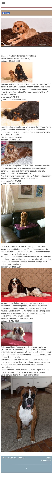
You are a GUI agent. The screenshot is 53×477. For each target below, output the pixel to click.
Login (48, 458)
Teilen (6, 13)
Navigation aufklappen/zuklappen (26, 3)
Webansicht (46, 460)
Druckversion (9, 458)
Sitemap (21, 458)
